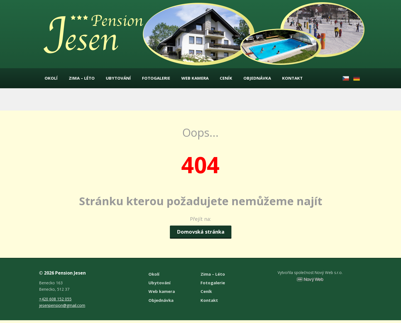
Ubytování (118, 79)
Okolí (51, 79)
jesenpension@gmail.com (62, 308)
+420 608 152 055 (55, 301)
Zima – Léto (82, 79)
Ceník (226, 79)
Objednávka (257, 79)
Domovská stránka (200, 234)
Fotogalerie (156, 79)
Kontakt (292, 79)
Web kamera (195, 79)
